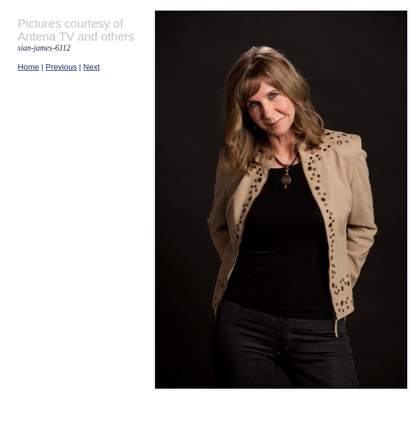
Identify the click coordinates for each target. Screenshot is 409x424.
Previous (61, 66)
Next (91, 66)
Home (28, 66)
